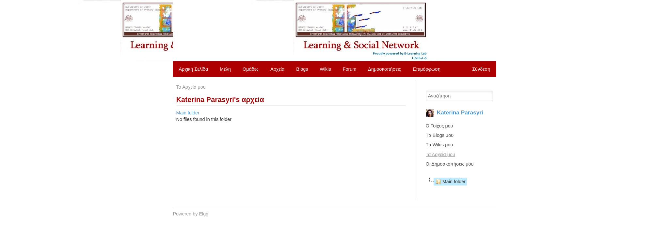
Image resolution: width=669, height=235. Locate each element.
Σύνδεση (481, 69)
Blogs (302, 69)
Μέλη (225, 69)
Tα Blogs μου (440, 135)
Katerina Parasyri (460, 112)
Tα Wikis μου (439, 144)
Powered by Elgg (191, 213)
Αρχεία (277, 69)
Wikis (325, 69)
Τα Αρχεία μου (191, 87)
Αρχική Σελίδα (193, 69)
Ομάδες (251, 69)
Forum (350, 69)
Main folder (187, 112)
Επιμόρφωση (426, 69)
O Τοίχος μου (439, 125)
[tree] (459, 181)
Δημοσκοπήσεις (384, 69)
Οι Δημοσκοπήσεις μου (450, 164)
